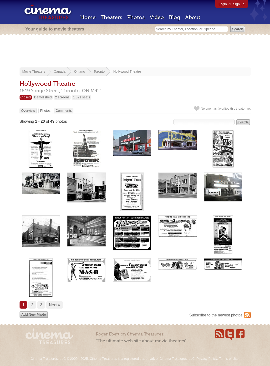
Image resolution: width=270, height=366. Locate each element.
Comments (64, 110)
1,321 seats (81, 97)
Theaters (111, 17)
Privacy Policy (207, 359)
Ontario (79, 71)
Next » (54, 305)
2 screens (62, 97)
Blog (174, 17)
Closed (25, 97)
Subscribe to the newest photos (215, 315)
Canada (60, 71)
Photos (136, 17)
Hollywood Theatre (127, 71)
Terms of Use (228, 359)
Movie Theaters (33, 71)
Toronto (99, 71)
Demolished (43, 97)
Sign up (238, 4)
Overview (28, 110)
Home (88, 17)
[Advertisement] (135, 51)
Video (157, 17)
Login (223, 4)
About (192, 17)
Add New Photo (33, 314)
